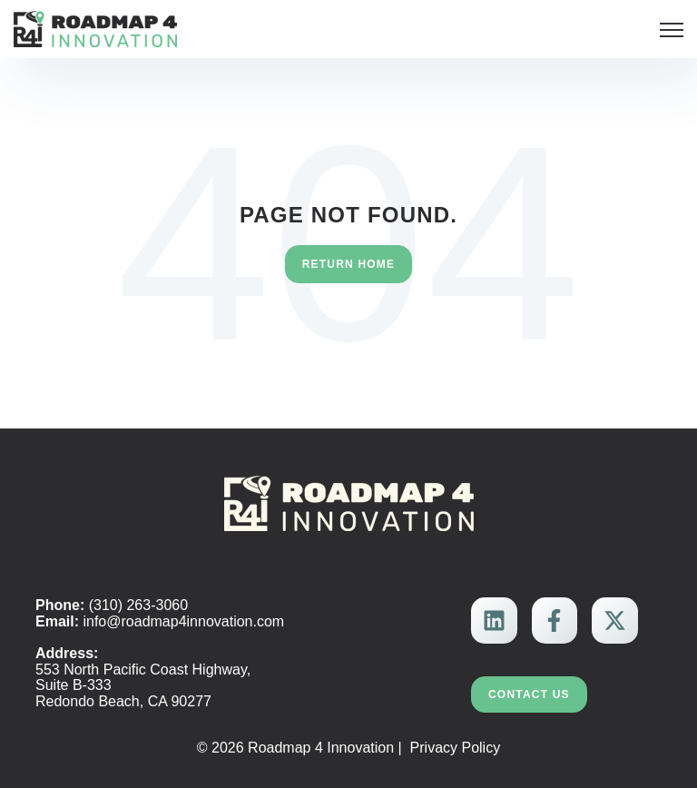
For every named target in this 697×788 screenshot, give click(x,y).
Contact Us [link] (529, 694)
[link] (95, 27)
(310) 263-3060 (138, 605)
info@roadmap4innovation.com (183, 621)
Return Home (349, 264)
